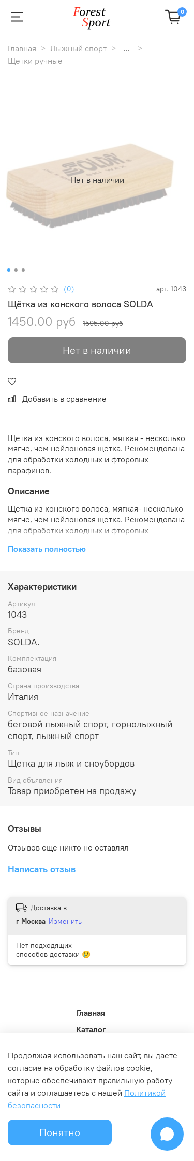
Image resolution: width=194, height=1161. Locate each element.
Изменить (65, 921)
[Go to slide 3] (22, 270)
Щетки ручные (35, 60)
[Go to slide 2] (15, 270)
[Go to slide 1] (8, 270)
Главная (22, 48)
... (127, 48)
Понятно (59, 1132)
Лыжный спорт (78, 48)
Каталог (91, 1029)
